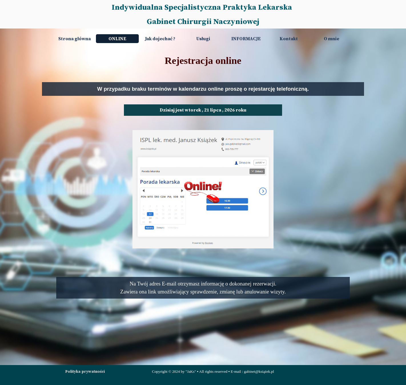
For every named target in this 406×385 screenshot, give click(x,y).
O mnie (331, 39)
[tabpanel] (203, 60)
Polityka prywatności (85, 371)
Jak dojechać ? (160, 39)
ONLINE (117, 39)
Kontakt (289, 39)
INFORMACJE (246, 39)
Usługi (203, 39)
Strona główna (74, 39)
